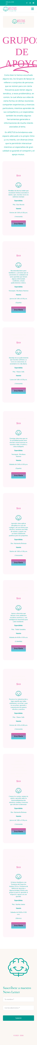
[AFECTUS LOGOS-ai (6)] (18, 958)
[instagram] (30, 3)
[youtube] (33, 3)
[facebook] (27, 3)
